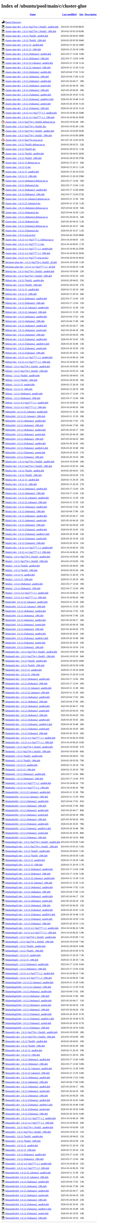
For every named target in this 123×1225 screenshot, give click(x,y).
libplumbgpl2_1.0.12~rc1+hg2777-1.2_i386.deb (28, 978)
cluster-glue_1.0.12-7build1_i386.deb (23, 158)
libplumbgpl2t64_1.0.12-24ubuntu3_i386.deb (27, 1009)
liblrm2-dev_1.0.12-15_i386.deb (21, 294)
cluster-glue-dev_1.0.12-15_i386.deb (23, 49)
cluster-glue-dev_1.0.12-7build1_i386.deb (25, 40)
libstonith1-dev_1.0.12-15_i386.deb (22, 1055)
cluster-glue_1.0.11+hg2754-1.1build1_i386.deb (28, 135)
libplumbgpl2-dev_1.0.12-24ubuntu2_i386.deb (27, 892)
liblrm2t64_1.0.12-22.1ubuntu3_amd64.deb (26, 411)
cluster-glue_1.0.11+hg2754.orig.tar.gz (24, 140)
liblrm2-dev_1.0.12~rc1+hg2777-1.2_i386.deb (27, 362)
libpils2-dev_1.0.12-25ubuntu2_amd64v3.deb (27, 534)
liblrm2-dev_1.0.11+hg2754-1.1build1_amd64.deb (29, 271)
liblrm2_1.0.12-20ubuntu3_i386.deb (22, 398)
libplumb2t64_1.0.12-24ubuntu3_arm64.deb (26, 815)
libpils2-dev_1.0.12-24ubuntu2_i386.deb (25, 511)
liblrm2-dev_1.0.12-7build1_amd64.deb (24, 280)
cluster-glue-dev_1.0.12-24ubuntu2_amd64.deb (28, 72)
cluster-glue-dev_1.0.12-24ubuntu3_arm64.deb (28, 85)
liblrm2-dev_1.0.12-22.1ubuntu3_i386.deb (25, 312)
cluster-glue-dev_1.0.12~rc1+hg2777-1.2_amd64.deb (31, 113)
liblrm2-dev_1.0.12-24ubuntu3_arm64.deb (25, 330)
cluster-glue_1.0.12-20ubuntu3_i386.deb (25, 194)
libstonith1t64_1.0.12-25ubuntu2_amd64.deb (27, 1204)
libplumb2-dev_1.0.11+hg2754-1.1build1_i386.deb (30, 656)
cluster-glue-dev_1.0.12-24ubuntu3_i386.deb (27, 90)
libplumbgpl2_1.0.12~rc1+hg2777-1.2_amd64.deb (29, 973)
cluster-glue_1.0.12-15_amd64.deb (22, 171)
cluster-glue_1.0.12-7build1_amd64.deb (24, 153)
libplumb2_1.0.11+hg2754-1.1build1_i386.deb (27, 751)
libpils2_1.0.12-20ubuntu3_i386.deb (22, 588)
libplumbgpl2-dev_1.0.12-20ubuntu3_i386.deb (27, 873)
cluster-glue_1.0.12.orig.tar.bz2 (20, 235)
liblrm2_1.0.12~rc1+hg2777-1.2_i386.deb (25, 407)
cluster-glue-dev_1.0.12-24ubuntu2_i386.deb (27, 76)
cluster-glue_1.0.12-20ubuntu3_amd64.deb (26, 190)
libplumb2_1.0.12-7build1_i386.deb (22, 760)
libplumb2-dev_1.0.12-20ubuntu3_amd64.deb (27, 679)
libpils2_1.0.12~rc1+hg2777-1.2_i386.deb (25, 597)
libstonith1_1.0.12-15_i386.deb (20, 1150)
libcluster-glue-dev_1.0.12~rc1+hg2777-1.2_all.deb (30, 267)
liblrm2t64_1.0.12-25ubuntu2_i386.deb (24, 457)
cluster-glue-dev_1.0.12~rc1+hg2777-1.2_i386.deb (30, 117)
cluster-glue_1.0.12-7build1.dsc (20, 149)
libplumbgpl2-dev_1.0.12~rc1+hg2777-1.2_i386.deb (30, 932)
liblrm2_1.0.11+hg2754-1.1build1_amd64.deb (27, 366)
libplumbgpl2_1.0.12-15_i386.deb (21, 960)
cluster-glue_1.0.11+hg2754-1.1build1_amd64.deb (29, 131)
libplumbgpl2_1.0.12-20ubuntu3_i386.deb (25, 969)
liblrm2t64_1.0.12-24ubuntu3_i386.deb (24, 439)
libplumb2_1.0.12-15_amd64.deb (21, 765)
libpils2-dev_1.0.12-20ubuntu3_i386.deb (25, 493)
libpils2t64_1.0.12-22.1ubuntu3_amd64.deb (26, 602)
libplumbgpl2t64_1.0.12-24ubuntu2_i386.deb (27, 996)
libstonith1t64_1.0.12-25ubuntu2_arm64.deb (27, 1213)
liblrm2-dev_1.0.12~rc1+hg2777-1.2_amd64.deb (29, 357)
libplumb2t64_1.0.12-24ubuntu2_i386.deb (25, 806)
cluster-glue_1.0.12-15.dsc (18, 167)
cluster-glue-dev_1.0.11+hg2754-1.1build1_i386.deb (30, 31)
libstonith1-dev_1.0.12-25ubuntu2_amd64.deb (27, 1100)
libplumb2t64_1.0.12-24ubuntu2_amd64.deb (27, 801)
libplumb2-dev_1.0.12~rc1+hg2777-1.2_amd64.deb (30, 738)
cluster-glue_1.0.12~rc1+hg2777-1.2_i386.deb (27, 253)
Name (33, 14)
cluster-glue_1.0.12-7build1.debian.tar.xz (25, 144)
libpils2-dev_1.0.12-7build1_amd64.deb (24, 470)
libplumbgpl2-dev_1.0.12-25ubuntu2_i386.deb (27, 923)
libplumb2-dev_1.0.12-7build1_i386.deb (24, 665)
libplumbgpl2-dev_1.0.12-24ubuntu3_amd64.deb (29, 896)
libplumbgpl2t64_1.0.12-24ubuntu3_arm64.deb (28, 1005)
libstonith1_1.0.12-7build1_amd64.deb (24, 1136)
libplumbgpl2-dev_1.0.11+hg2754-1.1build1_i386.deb (31, 846)
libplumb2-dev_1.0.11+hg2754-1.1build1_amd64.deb (31, 652)
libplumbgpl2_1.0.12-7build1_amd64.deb (25, 946)
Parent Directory (13, 22)
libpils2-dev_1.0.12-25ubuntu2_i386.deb (25, 543)
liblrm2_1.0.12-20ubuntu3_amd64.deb (24, 393)
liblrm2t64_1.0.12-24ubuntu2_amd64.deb (25, 421)
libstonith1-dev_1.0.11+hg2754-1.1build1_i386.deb (30, 1037)
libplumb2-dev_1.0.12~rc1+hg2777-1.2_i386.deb (29, 742)
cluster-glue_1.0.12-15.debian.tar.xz (22, 162)
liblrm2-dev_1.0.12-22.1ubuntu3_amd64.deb (27, 307)
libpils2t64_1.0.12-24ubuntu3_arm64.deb (25, 624)
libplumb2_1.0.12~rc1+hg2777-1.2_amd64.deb (28, 783)
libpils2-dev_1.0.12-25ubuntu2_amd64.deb (26, 529)
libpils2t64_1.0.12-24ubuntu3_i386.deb (24, 629)
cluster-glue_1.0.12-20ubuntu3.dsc (22, 185)
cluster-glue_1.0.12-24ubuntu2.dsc (22, 212)
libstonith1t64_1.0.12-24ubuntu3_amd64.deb (27, 1191)
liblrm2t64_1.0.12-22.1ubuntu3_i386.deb (25, 416)
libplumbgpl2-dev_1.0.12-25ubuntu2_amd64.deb (29, 910)
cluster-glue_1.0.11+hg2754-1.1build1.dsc (25, 126)
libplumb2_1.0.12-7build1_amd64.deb (24, 756)
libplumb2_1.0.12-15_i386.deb (20, 769)
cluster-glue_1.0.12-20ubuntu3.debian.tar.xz (26, 181)
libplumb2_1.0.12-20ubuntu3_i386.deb (24, 778)
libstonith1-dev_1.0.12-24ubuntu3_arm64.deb (27, 1091)
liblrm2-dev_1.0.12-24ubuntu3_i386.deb (25, 335)
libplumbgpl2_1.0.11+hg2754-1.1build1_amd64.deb (30, 937)
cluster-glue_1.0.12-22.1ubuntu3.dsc (23, 203)
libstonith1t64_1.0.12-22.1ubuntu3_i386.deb (26, 1177)
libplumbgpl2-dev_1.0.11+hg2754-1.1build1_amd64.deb (32, 842)
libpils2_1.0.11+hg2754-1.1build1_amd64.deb (27, 556)
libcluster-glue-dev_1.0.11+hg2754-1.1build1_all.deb (31, 262)
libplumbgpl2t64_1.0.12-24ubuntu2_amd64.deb (28, 991)
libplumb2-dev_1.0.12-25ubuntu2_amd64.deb (27, 719)
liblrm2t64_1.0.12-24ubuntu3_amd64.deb (25, 430)
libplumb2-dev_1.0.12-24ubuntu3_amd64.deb (27, 706)
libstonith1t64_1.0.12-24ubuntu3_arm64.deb (27, 1195)
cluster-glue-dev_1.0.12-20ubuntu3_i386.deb (27, 58)
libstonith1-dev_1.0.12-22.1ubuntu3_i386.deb (27, 1073)
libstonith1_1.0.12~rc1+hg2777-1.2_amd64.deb (28, 1163)
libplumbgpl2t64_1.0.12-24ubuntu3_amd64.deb (28, 1000)
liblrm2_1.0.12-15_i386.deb (18, 389)
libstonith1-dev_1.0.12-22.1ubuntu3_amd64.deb (28, 1068)
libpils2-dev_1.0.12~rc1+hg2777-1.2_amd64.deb (29, 547)
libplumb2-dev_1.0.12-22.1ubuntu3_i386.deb (27, 692)
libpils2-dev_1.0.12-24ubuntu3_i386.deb (25, 525)
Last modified (69, 14)
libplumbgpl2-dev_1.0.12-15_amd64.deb (25, 860)
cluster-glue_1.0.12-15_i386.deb (21, 176)
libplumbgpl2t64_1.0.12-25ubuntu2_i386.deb (27, 1027)
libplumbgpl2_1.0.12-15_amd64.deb (23, 955)
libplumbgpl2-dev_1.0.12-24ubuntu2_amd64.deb (29, 887)
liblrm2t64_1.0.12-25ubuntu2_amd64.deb (25, 443)
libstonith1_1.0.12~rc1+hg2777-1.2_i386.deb (27, 1168)
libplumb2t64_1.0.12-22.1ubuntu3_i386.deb (26, 796)
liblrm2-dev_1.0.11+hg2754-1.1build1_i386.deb (28, 276)
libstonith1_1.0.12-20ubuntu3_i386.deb (24, 1159)
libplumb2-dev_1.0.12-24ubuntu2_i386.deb (26, 701)
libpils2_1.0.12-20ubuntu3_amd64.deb (24, 584)
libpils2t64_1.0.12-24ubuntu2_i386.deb (24, 615)
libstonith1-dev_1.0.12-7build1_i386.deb (25, 1046)
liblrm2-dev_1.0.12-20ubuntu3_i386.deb (25, 303)
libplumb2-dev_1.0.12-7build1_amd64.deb (26, 661)
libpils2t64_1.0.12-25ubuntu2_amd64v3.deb (26, 638)
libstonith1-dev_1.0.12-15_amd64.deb (23, 1050)
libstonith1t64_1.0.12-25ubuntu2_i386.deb (26, 1218)
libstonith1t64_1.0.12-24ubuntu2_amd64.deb (27, 1181)
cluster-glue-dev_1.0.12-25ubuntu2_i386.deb (27, 108)
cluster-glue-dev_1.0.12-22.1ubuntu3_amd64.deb (29, 63)
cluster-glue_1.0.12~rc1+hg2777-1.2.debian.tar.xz (29, 239)
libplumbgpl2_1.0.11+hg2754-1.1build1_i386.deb (29, 941)
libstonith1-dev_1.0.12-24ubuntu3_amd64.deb (27, 1086)
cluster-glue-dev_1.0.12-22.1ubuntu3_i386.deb (28, 67)
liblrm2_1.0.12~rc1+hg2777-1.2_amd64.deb (26, 402)
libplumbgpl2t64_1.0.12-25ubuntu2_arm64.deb (28, 1023)
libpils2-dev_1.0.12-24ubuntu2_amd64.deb (26, 507)
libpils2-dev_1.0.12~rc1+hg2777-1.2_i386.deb (27, 552)
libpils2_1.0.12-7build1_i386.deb (21, 570)
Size (81, 14)
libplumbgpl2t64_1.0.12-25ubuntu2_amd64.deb (28, 1014)
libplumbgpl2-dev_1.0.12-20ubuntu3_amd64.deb (29, 869)
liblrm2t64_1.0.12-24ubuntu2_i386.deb (24, 425)
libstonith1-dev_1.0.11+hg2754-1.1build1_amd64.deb (31, 1032)
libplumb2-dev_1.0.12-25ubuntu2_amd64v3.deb (28, 724)
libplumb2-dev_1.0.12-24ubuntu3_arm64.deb (27, 710)
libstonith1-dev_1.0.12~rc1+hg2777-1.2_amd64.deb (30, 1118)
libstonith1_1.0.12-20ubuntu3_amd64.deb (25, 1154)
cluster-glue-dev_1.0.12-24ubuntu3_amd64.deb (28, 81)
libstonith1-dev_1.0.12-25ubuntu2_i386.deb (26, 1114)
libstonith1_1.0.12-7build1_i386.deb (23, 1141)
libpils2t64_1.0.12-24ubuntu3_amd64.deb (25, 620)
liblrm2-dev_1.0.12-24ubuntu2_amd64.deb (26, 316)
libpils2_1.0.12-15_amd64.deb (20, 575)
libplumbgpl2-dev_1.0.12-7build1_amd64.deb (27, 851)
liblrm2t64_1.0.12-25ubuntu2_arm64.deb (25, 452)
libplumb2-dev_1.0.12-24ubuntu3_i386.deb (26, 715)
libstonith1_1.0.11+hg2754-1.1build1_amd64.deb (29, 1127)
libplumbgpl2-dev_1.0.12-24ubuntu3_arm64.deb (28, 901)
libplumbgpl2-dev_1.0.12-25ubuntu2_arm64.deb (28, 919)
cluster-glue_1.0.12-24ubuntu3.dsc (22, 221)
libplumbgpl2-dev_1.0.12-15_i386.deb (24, 864)
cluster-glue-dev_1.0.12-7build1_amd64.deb (26, 36)
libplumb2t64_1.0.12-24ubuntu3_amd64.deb (27, 810)
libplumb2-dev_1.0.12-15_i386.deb (22, 674)
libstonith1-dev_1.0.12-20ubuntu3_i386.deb (26, 1064)
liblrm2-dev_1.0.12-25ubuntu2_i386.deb (25, 353)
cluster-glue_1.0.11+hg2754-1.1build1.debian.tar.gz (30, 122)
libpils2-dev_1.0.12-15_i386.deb (21, 484)
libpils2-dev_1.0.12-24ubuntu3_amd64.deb (26, 516)
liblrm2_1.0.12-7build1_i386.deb (21, 380)
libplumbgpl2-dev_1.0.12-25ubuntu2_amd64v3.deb (30, 914)
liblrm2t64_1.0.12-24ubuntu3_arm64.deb (25, 434)
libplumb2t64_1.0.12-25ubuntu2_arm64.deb (26, 833)
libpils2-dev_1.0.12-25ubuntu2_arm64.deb (26, 538)
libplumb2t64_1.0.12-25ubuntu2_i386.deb (25, 837)
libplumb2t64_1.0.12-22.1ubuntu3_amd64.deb (27, 792)
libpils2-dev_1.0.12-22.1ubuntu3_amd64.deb (27, 498)
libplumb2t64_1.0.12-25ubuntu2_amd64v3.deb (28, 828)
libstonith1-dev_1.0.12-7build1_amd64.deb (26, 1041)
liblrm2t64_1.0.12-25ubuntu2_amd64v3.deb (26, 448)
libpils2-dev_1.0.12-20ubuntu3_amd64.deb (26, 488)
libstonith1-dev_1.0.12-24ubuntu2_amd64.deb (27, 1077)
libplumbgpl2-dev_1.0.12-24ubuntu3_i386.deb (27, 905)
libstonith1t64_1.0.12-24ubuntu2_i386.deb (26, 1186)
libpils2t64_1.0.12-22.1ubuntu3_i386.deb (25, 606)
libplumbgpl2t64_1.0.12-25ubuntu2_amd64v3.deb (29, 1018)
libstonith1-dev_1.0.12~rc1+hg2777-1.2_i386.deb (29, 1123)
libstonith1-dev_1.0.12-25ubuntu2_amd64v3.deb (28, 1104)
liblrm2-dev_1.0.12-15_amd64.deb (22, 289)
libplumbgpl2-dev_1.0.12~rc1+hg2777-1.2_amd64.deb (31, 928)
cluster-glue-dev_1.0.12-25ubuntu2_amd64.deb (28, 94)
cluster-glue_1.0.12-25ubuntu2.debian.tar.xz (26, 226)
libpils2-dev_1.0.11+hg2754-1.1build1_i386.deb (28, 466)
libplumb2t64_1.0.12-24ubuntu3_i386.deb (25, 819)
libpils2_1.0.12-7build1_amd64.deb (22, 565)
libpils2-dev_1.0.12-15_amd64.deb (22, 479)
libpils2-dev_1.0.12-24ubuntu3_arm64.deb (26, 520)
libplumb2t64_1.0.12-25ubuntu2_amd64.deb (27, 824)
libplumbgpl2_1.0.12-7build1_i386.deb (24, 950)
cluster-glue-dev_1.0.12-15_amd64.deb (24, 45)
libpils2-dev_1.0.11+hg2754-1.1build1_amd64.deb (29, 461)
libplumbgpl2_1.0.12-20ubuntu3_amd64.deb (27, 964)
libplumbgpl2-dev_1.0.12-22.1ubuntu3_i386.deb (28, 883)
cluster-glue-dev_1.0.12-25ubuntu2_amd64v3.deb (29, 99)
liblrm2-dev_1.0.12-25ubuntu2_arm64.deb (25, 348)
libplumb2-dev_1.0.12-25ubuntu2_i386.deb (26, 733)
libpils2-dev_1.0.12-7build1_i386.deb (23, 475)
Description (91, 14)
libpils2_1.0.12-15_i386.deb (19, 579)
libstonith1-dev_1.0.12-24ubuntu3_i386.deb (26, 1095)
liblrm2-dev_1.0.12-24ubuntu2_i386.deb (25, 321)
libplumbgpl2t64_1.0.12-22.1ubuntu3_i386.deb (28, 987)
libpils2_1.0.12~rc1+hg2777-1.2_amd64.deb (26, 593)
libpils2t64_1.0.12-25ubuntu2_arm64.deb (25, 642)
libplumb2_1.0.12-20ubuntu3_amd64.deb (25, 774)
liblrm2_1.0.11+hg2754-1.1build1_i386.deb (26, 371)
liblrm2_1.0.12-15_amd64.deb (20, 384)
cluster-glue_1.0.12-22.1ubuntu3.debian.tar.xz (27, 199)
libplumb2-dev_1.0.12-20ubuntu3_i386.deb (26, 683)
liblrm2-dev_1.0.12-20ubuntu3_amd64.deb (26, 298)
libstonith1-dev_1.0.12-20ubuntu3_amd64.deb (27, 1059)
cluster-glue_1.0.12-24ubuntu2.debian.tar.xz (26, 208)
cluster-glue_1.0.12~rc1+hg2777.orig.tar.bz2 (26, 258)
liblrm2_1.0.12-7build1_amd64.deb (22, 375)
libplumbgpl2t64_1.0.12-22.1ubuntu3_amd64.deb (29, 982)
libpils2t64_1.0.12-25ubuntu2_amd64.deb (25, 633)
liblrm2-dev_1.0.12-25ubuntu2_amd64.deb (26, 339)
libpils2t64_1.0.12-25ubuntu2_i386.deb (24, 647)
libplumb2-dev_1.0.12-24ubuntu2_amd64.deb (27, 697)
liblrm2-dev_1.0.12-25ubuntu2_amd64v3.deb (27, 344)
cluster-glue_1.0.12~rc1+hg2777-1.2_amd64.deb (28, 248)
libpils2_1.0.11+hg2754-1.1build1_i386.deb (26, 561)
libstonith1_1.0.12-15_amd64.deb (21, 1145)
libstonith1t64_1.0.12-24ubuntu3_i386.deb (26, 1200)
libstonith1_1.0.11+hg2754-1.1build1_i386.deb (28, 1132)
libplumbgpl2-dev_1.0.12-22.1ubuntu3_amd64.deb (30, 878)
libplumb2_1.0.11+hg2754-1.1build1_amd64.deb (29, 747)
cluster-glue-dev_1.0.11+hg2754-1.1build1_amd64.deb (31, 27)
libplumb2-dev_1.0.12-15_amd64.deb (23, 670)
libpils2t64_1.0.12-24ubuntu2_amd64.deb (25, 611)
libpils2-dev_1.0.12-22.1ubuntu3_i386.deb (26, 502)
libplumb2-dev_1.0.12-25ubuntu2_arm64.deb (27, 729)
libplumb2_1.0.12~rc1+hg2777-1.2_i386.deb (27, 787)
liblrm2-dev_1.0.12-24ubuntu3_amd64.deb (26, 325)
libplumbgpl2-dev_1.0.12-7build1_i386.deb (26, 855)
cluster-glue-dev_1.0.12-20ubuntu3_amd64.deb (28, 54)
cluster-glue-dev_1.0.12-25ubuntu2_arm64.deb (28, 104)
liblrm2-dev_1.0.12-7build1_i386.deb (23, 285)
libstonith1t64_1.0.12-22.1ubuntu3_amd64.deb (28, 1172)
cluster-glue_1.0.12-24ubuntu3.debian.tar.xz (26, 217)
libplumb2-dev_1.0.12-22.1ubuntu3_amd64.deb (28, 688)
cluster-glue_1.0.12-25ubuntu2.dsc (22, 230)
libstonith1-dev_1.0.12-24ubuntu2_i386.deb (26, 1082)
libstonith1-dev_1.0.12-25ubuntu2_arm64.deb (27, 1109)
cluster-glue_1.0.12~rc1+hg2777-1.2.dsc (24, 244)
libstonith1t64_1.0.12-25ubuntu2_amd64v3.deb (28, 1209)
